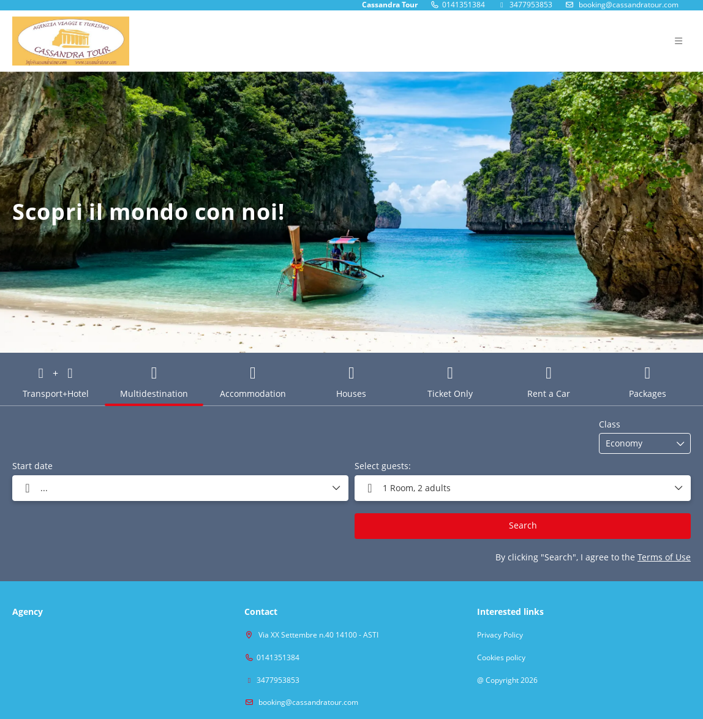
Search (523, 525)
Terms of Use (664, 557)
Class (609, 424)
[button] (523, 488)
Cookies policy (501, 658)
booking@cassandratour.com (307, 702)
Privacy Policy (500, 635)
